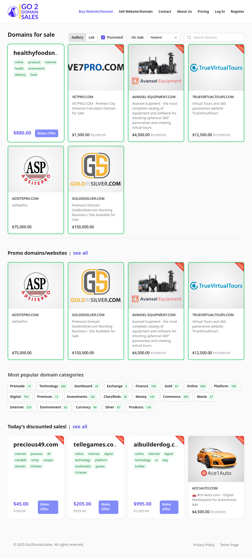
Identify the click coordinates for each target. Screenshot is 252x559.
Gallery (77, 37)
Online (197, 386)
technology (82, 460)
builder (140, 466)
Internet (21, 407)
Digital (20, 397)
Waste (206, 397)
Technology (54, 386)
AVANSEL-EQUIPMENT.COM (154, 96)
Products (141, 407)
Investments (82, 397)
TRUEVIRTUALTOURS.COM (213, 96)
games (100, 466)
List (91, 37)
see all (80, 253)
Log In (220, 11)
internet (50, 62)
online (19, 62)
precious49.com (35, 444)
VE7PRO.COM (82, 96)
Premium (48, 397)
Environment (54, 407)
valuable (20, 460)
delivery (20, 75)
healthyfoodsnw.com (43, 53)
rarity (35, 460)
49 (49, 454)
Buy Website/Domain (96, 11)
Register (237, 11)
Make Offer (46, 133)
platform (101, 460)
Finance (147, 386)
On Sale (138, 37)
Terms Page (229, 544)
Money (146, 397)
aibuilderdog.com (159, 444)
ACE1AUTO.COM (205, 488)
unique (48, 460)
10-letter (36, 466)
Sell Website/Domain (136, 11)
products (34, 62)
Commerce (176, 397)
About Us (184, 11)
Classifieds (116, 397)
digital (108, 454)
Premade (21, 386)
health (19, 68)
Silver (113, 407)
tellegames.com (96, 444)
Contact (165, 11)
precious (36, 454)
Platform (226, 386)
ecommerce (37, 68)
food (33, 75)
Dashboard (87, 386)
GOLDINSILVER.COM (88, 198)
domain (20, 466)
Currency (87, 407)
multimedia (83, 466)
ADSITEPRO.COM (25, 198)
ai (156, 460)
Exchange (118, 386)
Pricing (203, 11)
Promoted (115, 37)
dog (165, 460)
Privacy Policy (203, 544)
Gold (172, 386)
